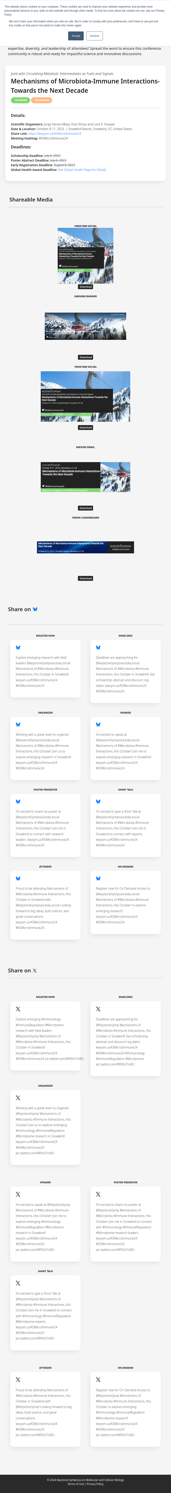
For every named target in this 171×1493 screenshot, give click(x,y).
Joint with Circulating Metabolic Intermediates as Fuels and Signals (62, 73)
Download (85, 286)
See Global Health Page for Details (82, 170)
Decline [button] (94, 35)
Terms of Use (75, 1484)
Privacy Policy (95, 1484)
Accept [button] (76, 35)
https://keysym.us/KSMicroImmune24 (54, 133)
